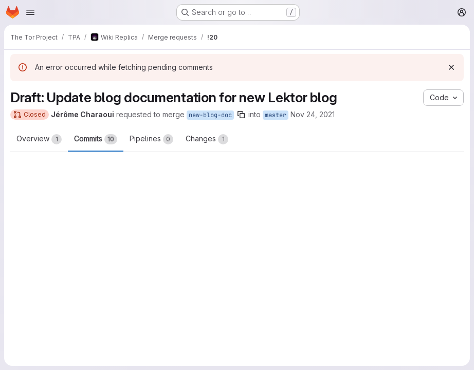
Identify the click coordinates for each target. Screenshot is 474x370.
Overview (39, 139)
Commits (95, 139)
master (275, 115)
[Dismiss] (451, 67)
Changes (207, 139)
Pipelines (151, 139)
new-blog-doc (210, 115)
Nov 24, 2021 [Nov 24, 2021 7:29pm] (312, 114)
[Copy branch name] (241, 114)
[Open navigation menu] (30, 12)
